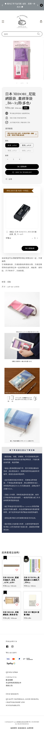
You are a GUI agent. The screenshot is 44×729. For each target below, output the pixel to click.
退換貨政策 (22, 728)
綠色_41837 (26, 150)
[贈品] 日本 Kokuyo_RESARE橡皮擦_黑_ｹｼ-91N (21, 233)
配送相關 (9, 680)
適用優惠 (9, 128)
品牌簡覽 (30, 728)
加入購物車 (22, 166)
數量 (6, 155)
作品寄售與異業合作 (13, 683)
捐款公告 (9, 685)
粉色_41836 (12, 145)
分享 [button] (8, 179)
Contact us (11, 677)
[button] (3, 21)
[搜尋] (38, 34)
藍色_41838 (26, 145)
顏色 (6, 141)
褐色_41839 (12, 150)
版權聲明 (14, 728)
